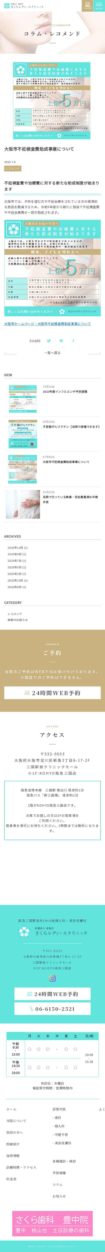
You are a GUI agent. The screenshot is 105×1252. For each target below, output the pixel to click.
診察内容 (59, 1109)
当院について (16, 1120)
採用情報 (13, 1155)
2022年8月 (15, 587)
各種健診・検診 (64, 1161)
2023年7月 (15, 561)
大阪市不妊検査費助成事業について (66, 462)
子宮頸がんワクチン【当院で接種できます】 (72, 427)
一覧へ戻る (52, 352)
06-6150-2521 (55, 1008)
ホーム (11, 1109)
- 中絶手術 (60, 1134)
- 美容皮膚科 (61, 1143)
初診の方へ (14, 1132)
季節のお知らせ (18, 620)
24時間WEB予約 (56, 693)
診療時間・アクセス (21, 1167)
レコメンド (15, 614)
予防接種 (59, 1173)
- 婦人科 (58, 1126)
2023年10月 (15, 547)
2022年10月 (15, 580)
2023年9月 (15, 554)
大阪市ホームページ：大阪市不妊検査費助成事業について (47, 323)
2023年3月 (15, 574)
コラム (57, 1184)
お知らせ (59, 1196)
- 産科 (56, 1117)
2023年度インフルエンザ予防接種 (65, 392)
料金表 (11, 1179)
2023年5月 (15, 567)
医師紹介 (13, 1144)
